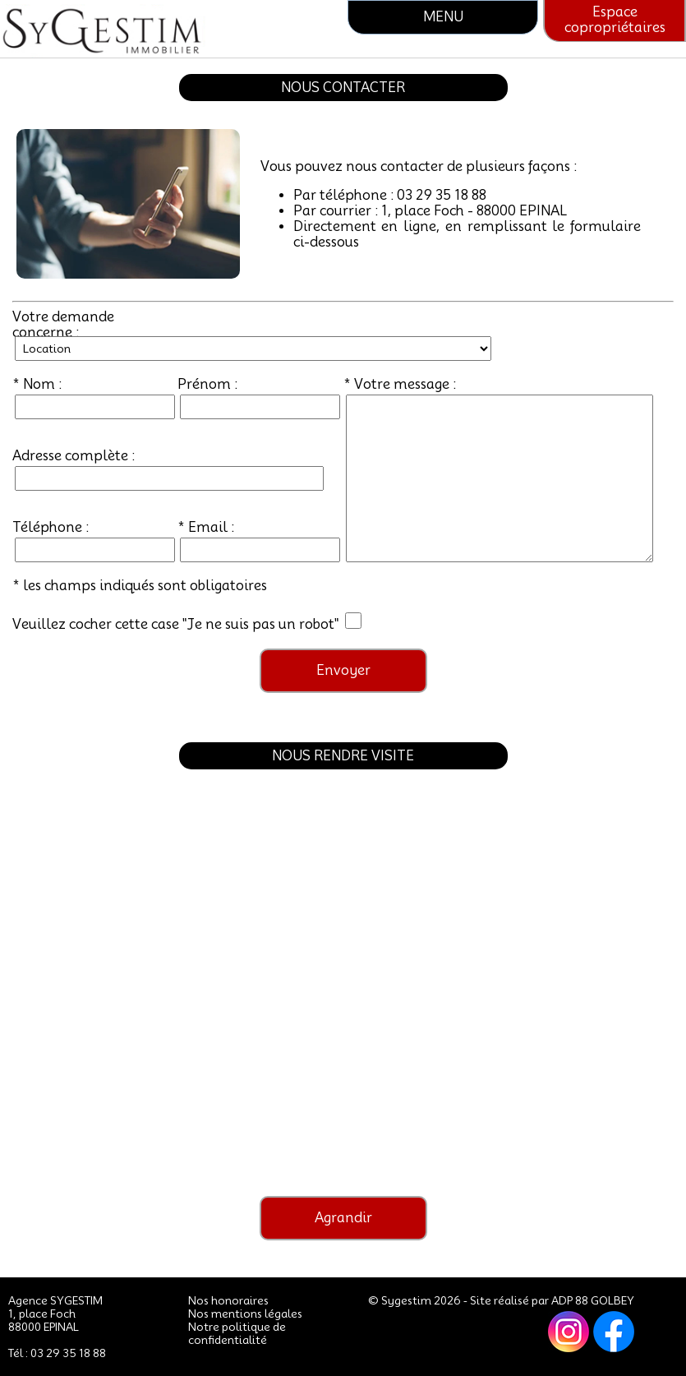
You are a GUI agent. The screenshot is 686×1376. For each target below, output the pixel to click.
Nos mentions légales (245, 1313)
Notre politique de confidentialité (237, 1333)
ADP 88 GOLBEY (592, 1300)
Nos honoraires (228, 1300)
